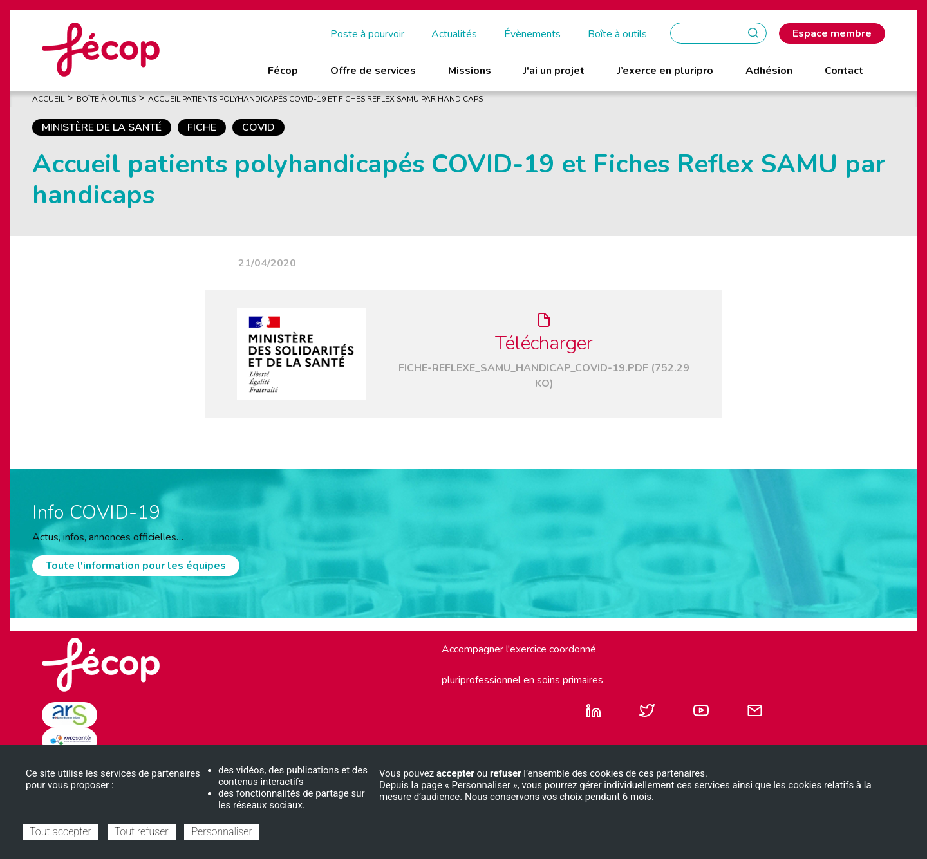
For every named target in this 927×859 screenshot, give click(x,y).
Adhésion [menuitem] (768, 71)
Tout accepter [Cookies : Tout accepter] (60, 832)
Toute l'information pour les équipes (136, 566)
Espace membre (832, 33)
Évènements (532, 34)
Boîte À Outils (106, 99)
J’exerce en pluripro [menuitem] (665, 71)
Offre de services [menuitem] (373, 71)
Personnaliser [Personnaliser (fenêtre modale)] (221, 832)
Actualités (454, 34)
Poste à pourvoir (367, 34)
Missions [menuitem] (469, 71)
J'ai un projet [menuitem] (554, 71)
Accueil (48, 99)
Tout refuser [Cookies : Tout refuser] (142, 832)
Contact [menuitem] (844, 71)
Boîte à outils (617, 34)
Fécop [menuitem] (283, 71)
